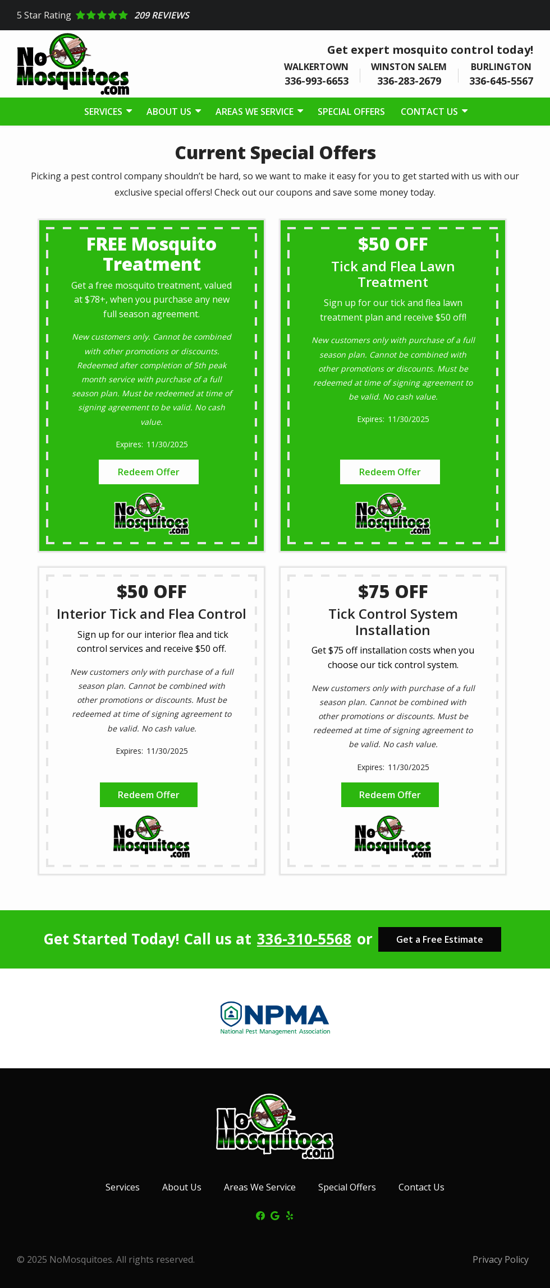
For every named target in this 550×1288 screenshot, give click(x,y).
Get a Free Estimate (439, 939)
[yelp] (289, 1214)
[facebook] (260, 1214)
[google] (275, 1214)
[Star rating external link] (275, 15)
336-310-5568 (304, 939)
